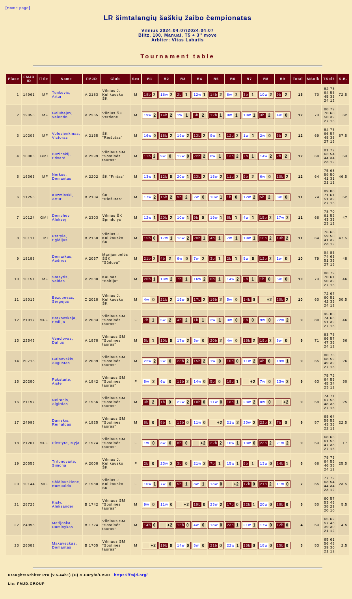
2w (263, 136)
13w (148, 177)
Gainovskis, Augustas (63, 361)
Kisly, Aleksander (63, 504)
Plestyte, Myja (66, 443)
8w (213, 156)
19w (148, 115)
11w (247, 361)
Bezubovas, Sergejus (63, 299)
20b (164, 218)
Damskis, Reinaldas (61, 422)
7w (229, 238)
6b (196, 115)
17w (148, 197)
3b (246, 95)
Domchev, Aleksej (61, 217)
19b (263, 340)
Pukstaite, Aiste (62, 381)
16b (263, 238)
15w (214, 177)
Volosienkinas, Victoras (66, 136)
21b (147, 258)
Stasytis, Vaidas (60, 279)
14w (264, 156)
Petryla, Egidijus (60, 238)
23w (281, 381)
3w (279, 197)
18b (147, 95)
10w (264, 95)
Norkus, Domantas (61, 176)
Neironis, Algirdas (61, 402)
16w (164, 95)
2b (179, 95)
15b (164, 197)
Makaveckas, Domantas (64, 545)
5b (262, 197)
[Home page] (18, 8)
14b (213, 95)
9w (229, 115)
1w (180, 115)
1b (229, 197)
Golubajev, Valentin (62, 115)
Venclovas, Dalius (62, 340)
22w (281, 320)
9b (279, 95)
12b (213, 115)
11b (147, 156)
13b (197, 136)
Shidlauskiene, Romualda (66, 484)
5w (246, 258)
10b (280, 177)
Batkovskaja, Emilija (64, 320)
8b (229, 218)
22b (197, 156)
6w (229, 95)
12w (197, 95)
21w (231, 422)
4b (212, 238)
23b (197, 177)
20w (181, 177)
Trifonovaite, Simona (64, 463)
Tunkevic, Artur (61, 95)
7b (246, 156)
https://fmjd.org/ (131, 575)
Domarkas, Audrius (62, 258)
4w (279, 115)
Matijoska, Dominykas (62, 525)
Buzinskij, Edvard (61, 156)
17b (197, 299)
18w (181, 238)
